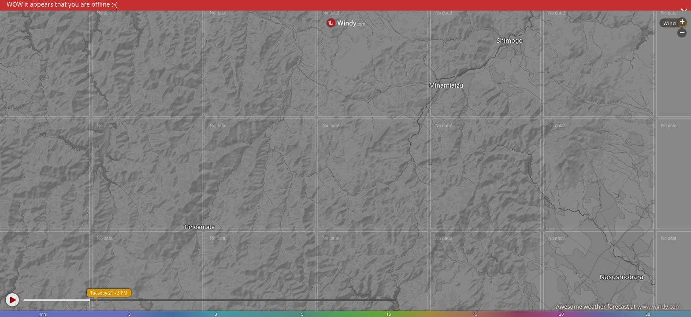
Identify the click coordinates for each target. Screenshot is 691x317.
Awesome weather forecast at (618, 306)
